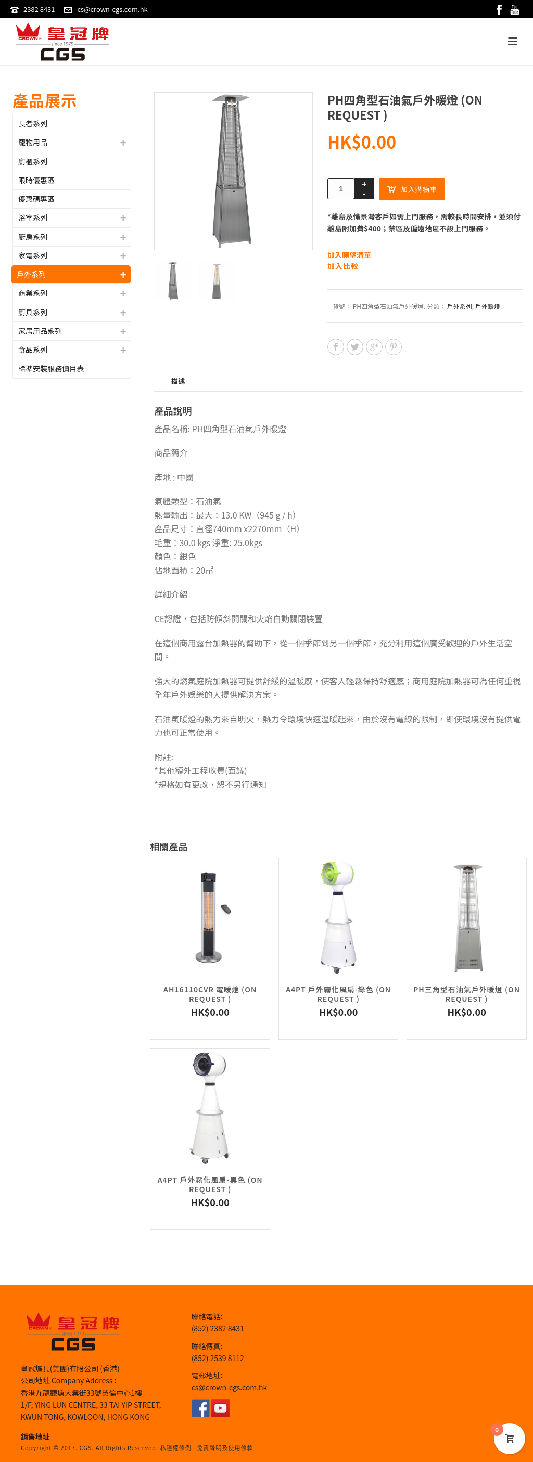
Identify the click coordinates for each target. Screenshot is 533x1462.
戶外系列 (459, 306)
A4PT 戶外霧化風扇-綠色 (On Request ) (338, 994)
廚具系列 (32, 312)
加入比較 (343, 266)
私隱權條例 (176, 1447)
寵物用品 (32, 142)
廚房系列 (32, 236)
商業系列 (32, 293)
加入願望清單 (349, 255)
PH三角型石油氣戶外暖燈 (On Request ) (466, 994)
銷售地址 (35, 1436)
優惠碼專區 (36, 198)
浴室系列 (32, 217)
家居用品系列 (40, 331)
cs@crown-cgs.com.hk (112, 9)
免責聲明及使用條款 (225, 1447)
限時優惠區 (36, 180)
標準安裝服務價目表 (51, 368)
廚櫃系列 (32, 161)
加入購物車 (412, 189)
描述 (178, 381)
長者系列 (32, 123)
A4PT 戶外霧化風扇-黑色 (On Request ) (210, 1184)
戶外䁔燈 (487, 306)
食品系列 (32, 349)
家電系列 (32, 255)
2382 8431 (39, 9)
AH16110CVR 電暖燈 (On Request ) (210, 994)
